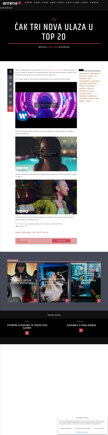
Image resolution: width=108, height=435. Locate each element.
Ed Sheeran (82, 92)
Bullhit (38, 3)
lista (33, 246)
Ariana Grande (94, 87)
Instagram (82, 97)
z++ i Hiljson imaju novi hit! (86, 295)
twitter (91, 112)
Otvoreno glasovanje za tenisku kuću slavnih (27, 340)
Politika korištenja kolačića (81, 432)
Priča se (61, 3)
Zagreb (77, 3)
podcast (85, 3)
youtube (82, 114)
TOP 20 (39, 246)
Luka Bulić (90, 102)
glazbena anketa (84, 94)
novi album (90, 105)
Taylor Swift (83, 112)
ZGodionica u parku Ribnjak (81, 339)
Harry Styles (96, 94)
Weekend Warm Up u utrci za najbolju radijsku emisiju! (54, 295)
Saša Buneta (83, 110)
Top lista (45, 246)
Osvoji (53, 3)
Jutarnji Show (92, 97)
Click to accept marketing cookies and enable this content (46, 119)
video (97, 112)
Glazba (46, 3)
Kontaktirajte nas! (7, 8)
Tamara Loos (93, 110)
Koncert (82, 100)
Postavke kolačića (99, 428)
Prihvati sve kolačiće (66, 428)
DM (96, 90)
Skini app (29, 3)
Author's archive (61, 255)
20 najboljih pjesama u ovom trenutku (51, 84)
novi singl (82, 107)
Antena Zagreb (52, 54)
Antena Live (95, 3)
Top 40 (69, 3)
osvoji (90, 107)
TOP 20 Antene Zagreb (22, 237)
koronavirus (90, 100)
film (89, 92)
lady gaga (82, 102)
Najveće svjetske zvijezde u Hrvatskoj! (22, 295)
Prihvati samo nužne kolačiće (82, 428)
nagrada (82, 105)
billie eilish (83, 90)
